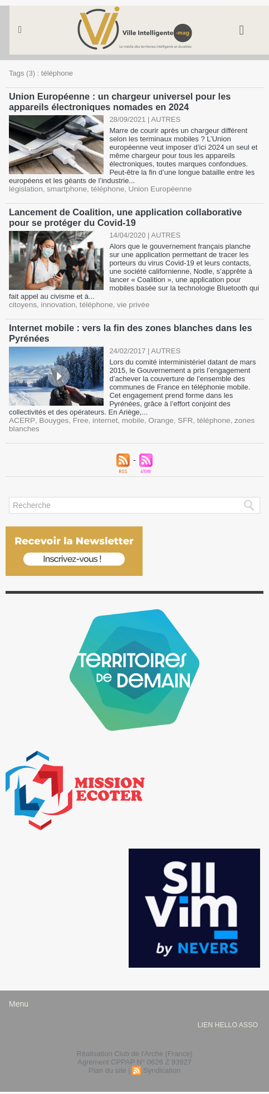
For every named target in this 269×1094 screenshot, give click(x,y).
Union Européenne (153, 188)
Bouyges (51, 417)
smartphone (64, 188)
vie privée (128, 302)
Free (76, 417)
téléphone (103, 188)
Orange (153, 417)
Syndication (161, 1067)
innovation (56, 302)
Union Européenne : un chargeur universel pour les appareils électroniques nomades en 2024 (117, 101)
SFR (177, 417)
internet (100, 417)
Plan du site (107, 1067)
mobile (127, 417)
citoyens (22, 302)
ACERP (21, 417)
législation (25, 188)
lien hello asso (227, 1022)
